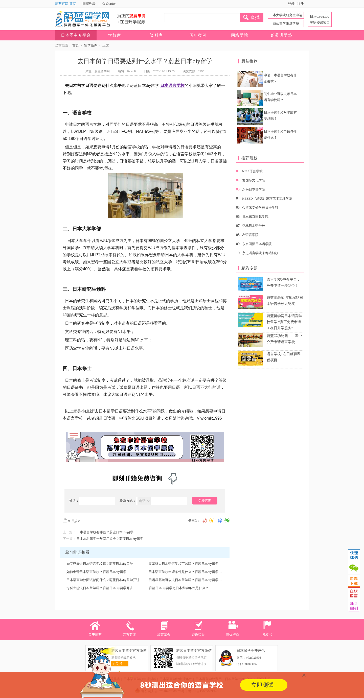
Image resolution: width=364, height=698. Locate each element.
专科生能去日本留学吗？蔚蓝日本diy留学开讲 (99, 588)
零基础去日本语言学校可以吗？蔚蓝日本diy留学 (184, 564)
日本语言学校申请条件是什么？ (280, 134)
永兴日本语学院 (253, 189)
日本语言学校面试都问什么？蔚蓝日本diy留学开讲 (103, 580)
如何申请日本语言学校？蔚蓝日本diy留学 (96, 572)
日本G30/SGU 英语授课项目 (320, 20)
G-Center (109, 4)
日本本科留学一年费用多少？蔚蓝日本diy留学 (110, 539)
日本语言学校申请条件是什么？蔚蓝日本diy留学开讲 (187, 572)
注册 (300, 4)
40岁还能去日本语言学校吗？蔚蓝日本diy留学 (99, 564)
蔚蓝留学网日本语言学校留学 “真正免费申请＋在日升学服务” (284, 322)
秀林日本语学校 (253, 226)
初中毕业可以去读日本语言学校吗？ (280, 97)
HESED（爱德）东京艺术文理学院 (267, 198)
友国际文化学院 (253, 180)
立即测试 (262, 685)
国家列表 (89, 4)
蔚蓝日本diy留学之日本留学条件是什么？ (179, 588)
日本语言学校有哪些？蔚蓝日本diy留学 (105, 532)
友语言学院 (250, 235)
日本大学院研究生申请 (285, 15)
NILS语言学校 (252, 171)
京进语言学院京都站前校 (260, 253)
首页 (75, 45)
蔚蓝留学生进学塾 (286, 23)
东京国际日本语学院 (257, 244)
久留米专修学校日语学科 (260, 207)
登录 (291, 4)
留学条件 (90, 45)
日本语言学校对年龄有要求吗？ (280, 116)
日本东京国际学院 (255, 217)
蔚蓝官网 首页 (65, 4)
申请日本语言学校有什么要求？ (280, 78)
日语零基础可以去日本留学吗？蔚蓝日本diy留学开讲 (187, 580)
